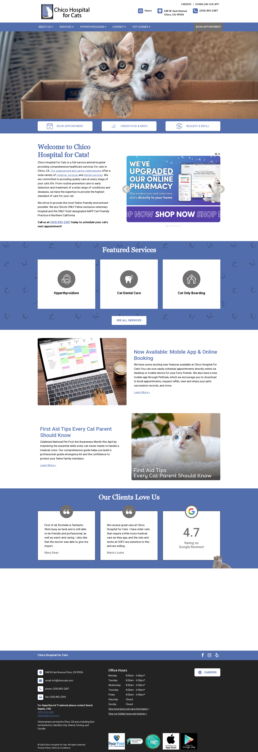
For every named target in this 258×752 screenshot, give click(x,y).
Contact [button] (119, 26)
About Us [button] (46, 26)
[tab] (167, 226)
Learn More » (142, 392)
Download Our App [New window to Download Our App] (207, 4)
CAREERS (186, 4)
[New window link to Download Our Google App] (190, 741)
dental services (93, 175)
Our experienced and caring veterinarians (76, 170)
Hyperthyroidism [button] (93, 26)
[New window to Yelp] (216, 656)
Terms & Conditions (61, 748)
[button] (216, 154)
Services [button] (66, 26)
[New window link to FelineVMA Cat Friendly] (136, 741)
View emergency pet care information (128, 709)
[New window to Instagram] (209, 656)
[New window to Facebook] (203, 656)
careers (207, 672)
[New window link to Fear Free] (117, 741)
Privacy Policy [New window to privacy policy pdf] (44, 748)
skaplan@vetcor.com (48, 715)
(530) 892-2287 (60, 222)
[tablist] (173, 226)
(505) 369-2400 (46, 712)
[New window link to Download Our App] (172, 741)
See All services (129, 320)
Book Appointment (208, 26)
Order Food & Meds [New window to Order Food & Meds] (129, 126)
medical (61, 175)
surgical (72, 175)
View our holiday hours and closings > (127, 713)
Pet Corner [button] (141, 26)
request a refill (192, 126)
